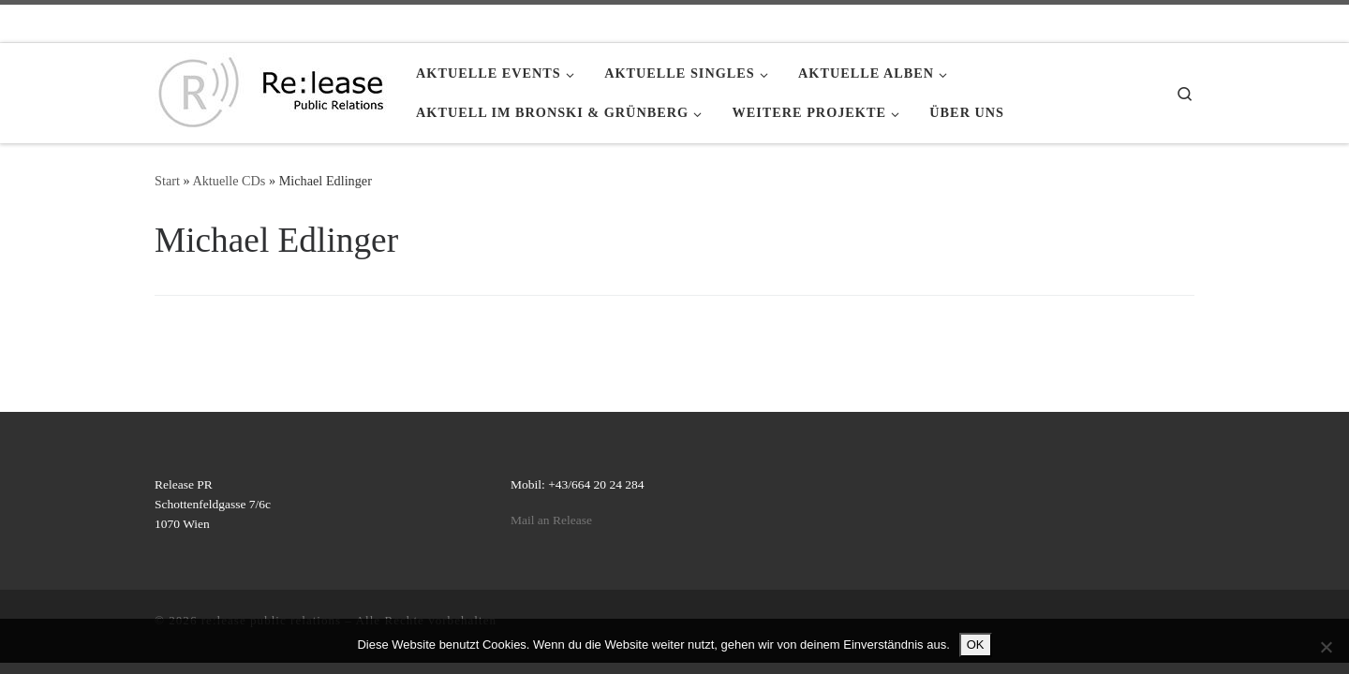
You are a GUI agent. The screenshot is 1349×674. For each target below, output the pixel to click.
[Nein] (1325, 646)
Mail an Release (551, 520)
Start (167, 180)
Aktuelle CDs (228, 180)
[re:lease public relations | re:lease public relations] (271, 90)
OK (976, 644)
